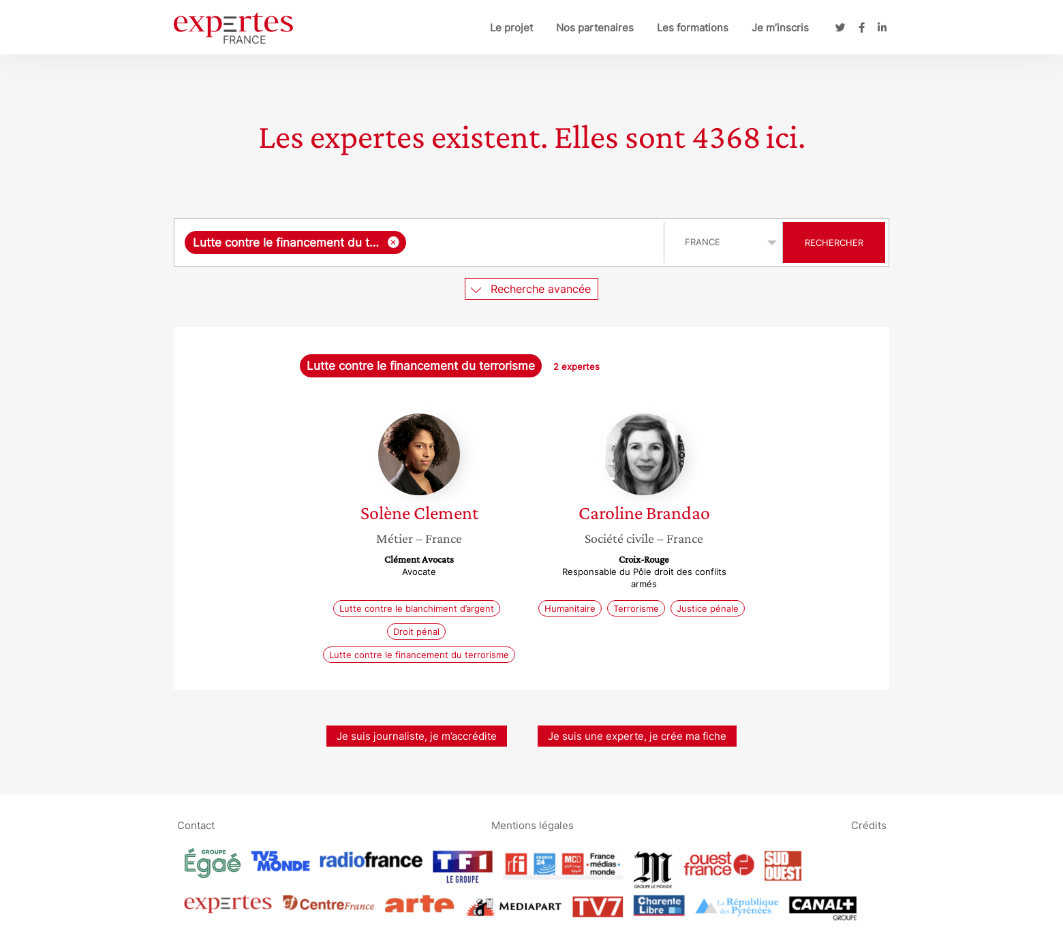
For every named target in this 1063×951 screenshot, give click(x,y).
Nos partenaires (595, 27)
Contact (196, 824)
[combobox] (421, 242)
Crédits (869, 824)
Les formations (692, 27)
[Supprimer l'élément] (393, 242)
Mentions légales (532, 824)
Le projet (511, 27)
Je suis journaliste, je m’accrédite (417, 736)
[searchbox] (532, 242)
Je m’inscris (780, 27)
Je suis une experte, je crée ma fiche (637, 736)
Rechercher (834, 242)
